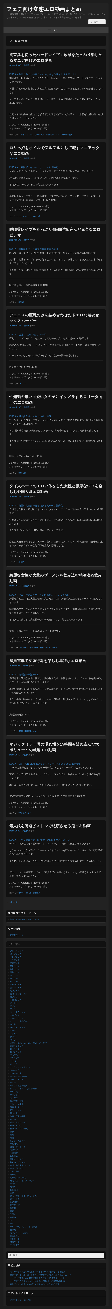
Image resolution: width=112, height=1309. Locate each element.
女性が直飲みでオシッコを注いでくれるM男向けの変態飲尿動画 (37, 1281)
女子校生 (14, 1098)
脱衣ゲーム (15, 1242)
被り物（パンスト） (18, 1162)
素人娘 (28, 893)
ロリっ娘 (36, 216)
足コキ (13, 1187)
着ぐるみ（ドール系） (19, 1233)
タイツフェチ (15, 954)
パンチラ (14, 1064)
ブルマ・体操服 (16, 1104)
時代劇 (13, 1208)
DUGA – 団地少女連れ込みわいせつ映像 (30, 416)
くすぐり (14, 1034)
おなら (13, 1024)
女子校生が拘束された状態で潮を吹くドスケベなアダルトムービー (38, 1278)
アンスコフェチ (16, 951)
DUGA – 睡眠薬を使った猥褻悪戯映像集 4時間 (33, 249)
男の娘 (13, 1230)
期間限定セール (16, 935)
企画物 (13, 1217)
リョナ (13, 1082)
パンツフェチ (15, 957)
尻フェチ (14, 981)
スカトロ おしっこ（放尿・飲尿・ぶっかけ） (37, 135)
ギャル (13, 1030)
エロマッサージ (25, 216)
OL (11, 1220)
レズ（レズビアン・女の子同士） (24, 1089)
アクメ (13, 1006)
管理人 (26, 65)
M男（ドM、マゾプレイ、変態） (24, 1227)
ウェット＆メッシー (18, 1012)
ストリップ (15, 1049)
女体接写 (14, 1150)
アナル (13, 1009)
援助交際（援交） (17, 1101)
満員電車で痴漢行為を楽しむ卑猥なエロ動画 (47, 661)
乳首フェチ (15, 972)
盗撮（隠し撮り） (17, 1168)
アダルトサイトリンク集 (20, 1300)
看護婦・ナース (16, 1107)
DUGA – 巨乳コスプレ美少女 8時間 (27, 334)
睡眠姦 (21, 302)
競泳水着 (14, 1113)
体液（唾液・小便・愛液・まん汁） (25, 1196)
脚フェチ (14, 997)
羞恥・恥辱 (15, 1171)
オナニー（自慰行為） (19, 1021)
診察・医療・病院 (17, 1116)
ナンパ (21, 893)
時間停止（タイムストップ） (22, 1181)
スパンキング (15, 1052)
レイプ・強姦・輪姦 (64, 135)
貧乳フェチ (15, 969)
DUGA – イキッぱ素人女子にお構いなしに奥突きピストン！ (40, 840)
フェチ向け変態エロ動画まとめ (43, 9)
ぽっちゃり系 (15, 1073)
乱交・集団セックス (18, 1122)
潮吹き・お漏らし (17, 1159)
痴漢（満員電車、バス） (28, 731)
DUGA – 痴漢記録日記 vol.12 (24, 674)
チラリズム (15, 1058)
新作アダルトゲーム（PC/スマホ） (25, 919)
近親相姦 (14, 1202)
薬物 (12, 1193)
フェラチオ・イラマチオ (28, 648)
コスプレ (22, 384)
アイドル (14, 1003)
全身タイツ (15, 1239)
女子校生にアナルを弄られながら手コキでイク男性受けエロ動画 (37, 1272)
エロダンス (15, 1015)
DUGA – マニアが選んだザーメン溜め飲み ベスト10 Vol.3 (39, 595)
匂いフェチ (15, 991)
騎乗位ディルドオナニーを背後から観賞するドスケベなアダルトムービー (41, 1275)
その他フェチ (15, 1000)
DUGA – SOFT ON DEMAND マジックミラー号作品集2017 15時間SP (45, 764)
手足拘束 (14, 1144)
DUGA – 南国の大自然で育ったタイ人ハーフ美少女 (36, 505)
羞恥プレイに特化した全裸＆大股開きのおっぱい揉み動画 (34, 1284)
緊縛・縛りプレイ (17, 1147)
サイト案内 (15, 1245)
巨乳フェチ (15, 966)
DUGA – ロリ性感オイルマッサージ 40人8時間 (33, 167)
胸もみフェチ (15, 988)
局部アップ (15, 1205)
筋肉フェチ (15, 963)
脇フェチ (14, 978)
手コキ (13, 1184)
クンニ (13, 1037)
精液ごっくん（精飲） (49, 648)
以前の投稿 (11, 902)
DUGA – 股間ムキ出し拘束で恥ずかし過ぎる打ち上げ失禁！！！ (43, 74)
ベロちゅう (15, 1070)
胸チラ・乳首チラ (17, 1141)
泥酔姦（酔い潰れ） (18, 1178)
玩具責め (14, 1156)
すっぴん (14, 1055)
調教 (12, 1132)
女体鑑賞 (14, 1153)
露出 (12, 1135)
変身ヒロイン (15, 1110)
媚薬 (12, 1138)
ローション (15, 1095)
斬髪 (12, 1211)
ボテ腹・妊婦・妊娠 (18, 1076)
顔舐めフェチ (15, 984)
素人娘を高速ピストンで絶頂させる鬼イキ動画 (50, 826)
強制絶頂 (36, 893)
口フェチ (14, 975)
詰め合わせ (15, 1236)
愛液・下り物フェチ (18, 994)
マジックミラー (25, 813)
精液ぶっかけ (15, 1125)
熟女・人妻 (15, 1199)
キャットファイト (17, 1027)
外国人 (21, 562)
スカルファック (16, 1046)
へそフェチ (15, 960)
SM (11, 1223)
